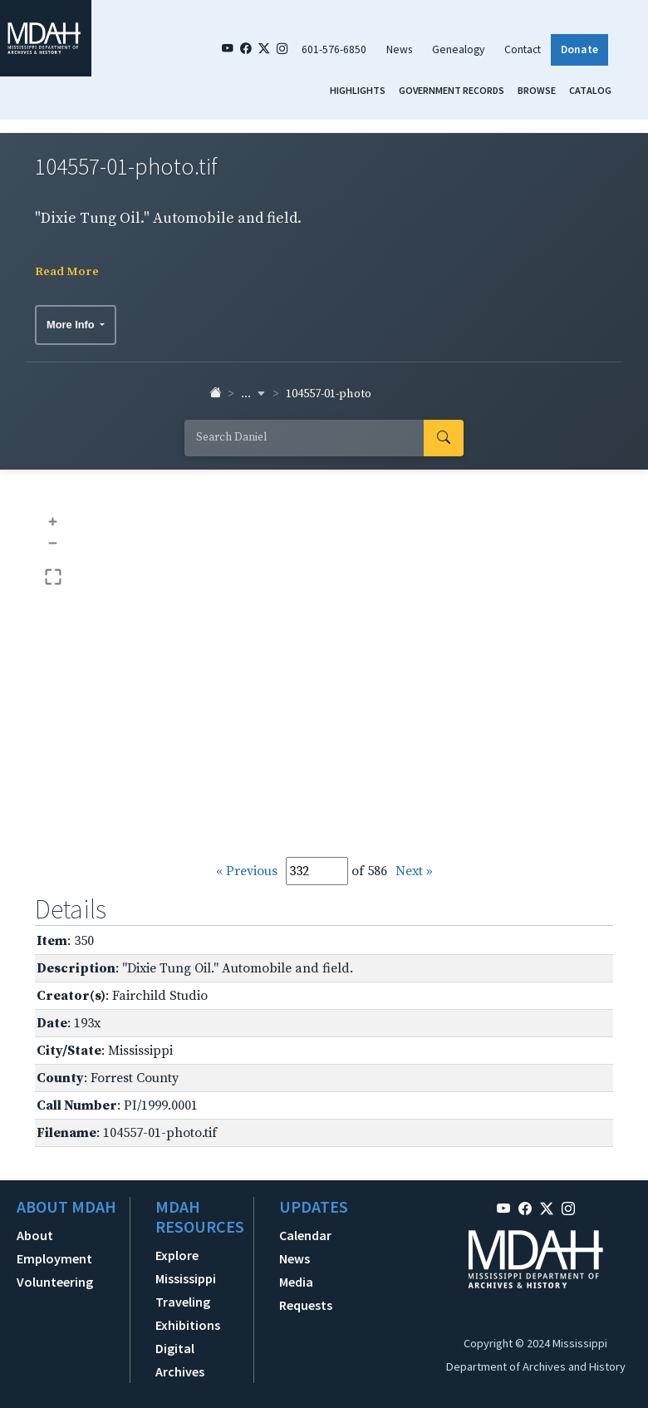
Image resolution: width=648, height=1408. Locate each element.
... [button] (253, 393)
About (35, 1235)
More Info (72, 324)
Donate (579, 49)
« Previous (246, 871)
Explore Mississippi (185, 1267)
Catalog (590, 90)
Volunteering (55, 1281)
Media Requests (305, 1293)
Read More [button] (67, 271)
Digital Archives (179, 1360)
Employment (54, 1258)
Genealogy (458, 49)
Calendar (305, 1235)
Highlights (357, 90)
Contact (522, 49)
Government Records (451, 90)
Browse (537, 90)
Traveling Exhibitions (187, 1313)
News (399, 49)
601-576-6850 (334, 49)
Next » (414, 871)
